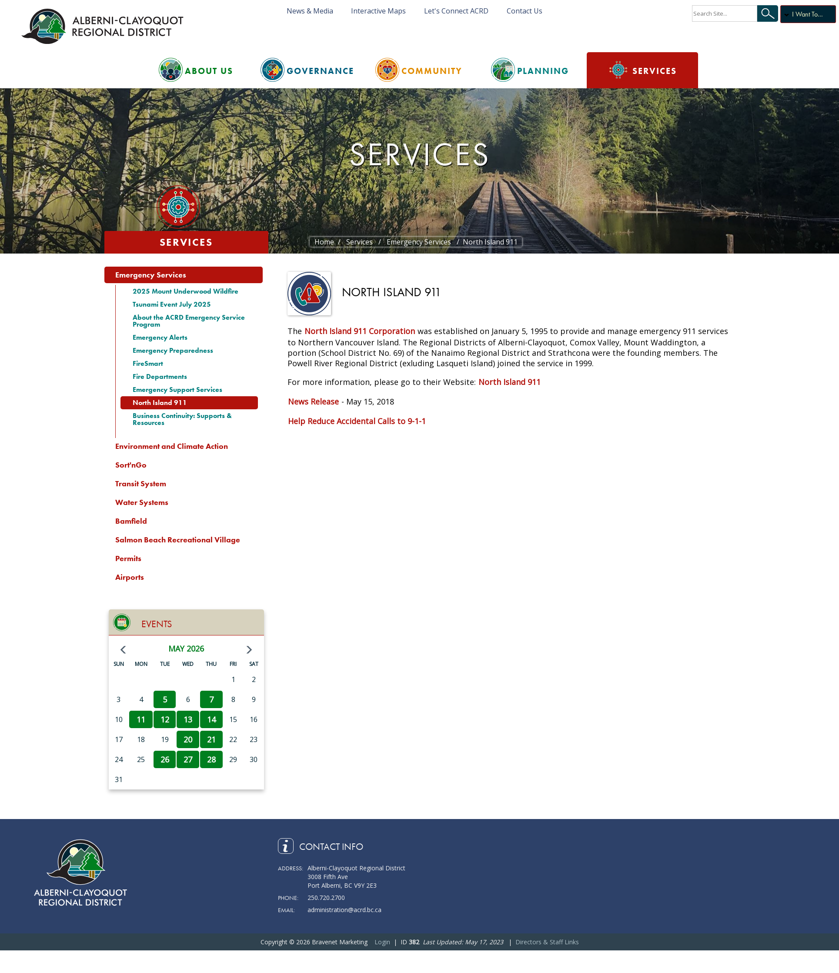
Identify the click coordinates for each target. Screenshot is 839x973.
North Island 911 (160, 402)
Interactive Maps (378, 11)
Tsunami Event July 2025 (172, 304)
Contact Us (524, 11)
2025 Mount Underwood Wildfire (185, 291)
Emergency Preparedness (173, 350)
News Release (313, 401)
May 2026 (186, 648)
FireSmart (148, 363)
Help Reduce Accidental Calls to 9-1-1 (357, 421)
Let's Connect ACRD (456, 11)
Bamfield (131, 521)
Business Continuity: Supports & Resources (182, 419)
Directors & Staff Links (547, 942)
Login (382, 942)
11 (141, 719)
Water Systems (141, 502)
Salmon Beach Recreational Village (177, 540)
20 (188, 739)
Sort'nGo (131, 465)
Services (654, 71)
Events (156, 624)
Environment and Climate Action (171, 446)
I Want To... (807, 14)
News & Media (310, 11)
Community (431, 71)
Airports (129, 577)
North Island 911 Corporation (359, 331)
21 (211, 739)
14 (211, 719)
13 (188, 719)
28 (211, 759)
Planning (543, 71)
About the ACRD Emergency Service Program (189, 321)
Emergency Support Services (177, 389)
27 (188, 759)
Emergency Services (150, 275)
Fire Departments (160, 376)
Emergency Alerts (160, 337)
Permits (128, 558)
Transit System (140, 483)
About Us (209, 71)
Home (324, 242)
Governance (320, 71)
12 (164, 719)
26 (164, 759)
